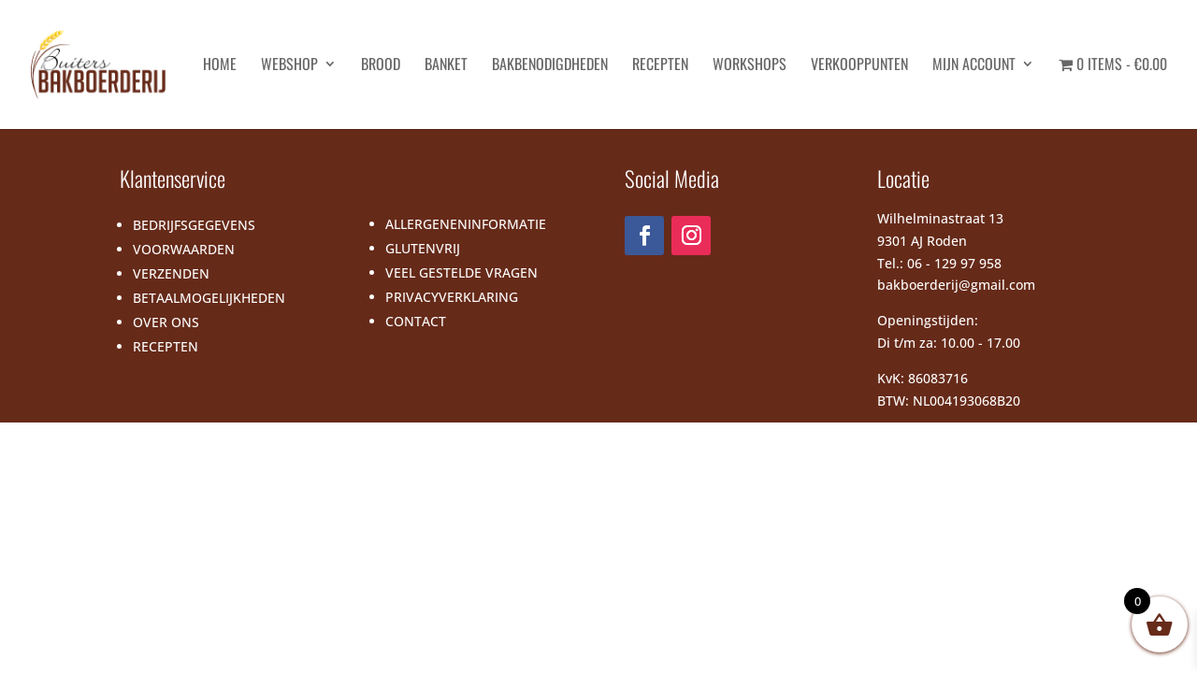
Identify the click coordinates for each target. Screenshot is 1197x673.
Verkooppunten (859, 66)
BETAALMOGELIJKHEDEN (209, 298)
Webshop (289, 66)
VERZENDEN (171, 273)
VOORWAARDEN (184, 249)
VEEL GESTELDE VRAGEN (461, 272)
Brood (380, 66)
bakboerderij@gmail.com (956, 285)
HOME (220, 66)
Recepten (660, 66)
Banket (446, 66)
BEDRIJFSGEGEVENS (194, 225)
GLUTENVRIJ (422, 248)
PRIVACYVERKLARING (451, 297)
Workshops (749, 66)
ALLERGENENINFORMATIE (465, 224)
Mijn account (974, 66)
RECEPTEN (165, 346)
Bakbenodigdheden (550, 66)
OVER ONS (166, 322)
